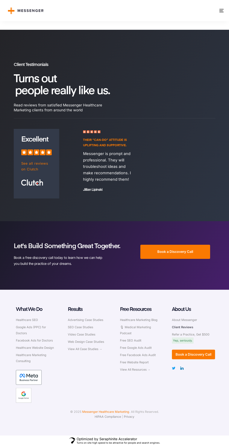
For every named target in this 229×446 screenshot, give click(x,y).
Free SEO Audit (130, 340)
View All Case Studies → (85, 349)
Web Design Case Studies (86, 341)
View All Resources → (135, 369)
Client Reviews (182, 327)
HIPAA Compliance (108, 416)
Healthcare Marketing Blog (139, 320)
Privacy (129, 416)
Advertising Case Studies (85, 320)
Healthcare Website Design (35, 347)
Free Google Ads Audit (136, 347)
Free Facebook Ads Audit (138, 355)
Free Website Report (134, 362)
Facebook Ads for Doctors (34, 340)
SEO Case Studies (80, 327)
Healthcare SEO (27, 320)
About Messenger (184, 320)
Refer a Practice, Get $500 (190, 334)
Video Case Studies (81, 334)
